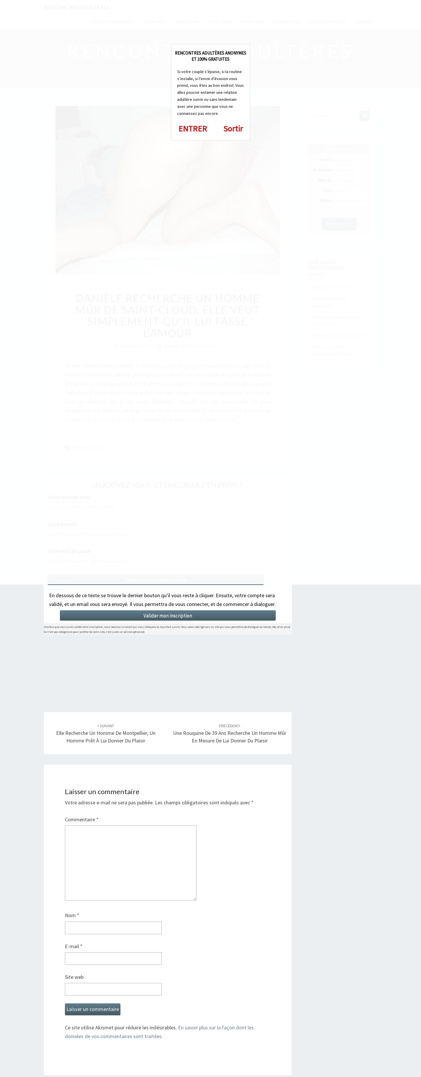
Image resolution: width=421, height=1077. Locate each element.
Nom (72, 915)
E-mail (73, 946)
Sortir (233, 128)
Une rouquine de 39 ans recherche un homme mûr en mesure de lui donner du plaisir (229, 733)
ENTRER (192, 128)
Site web (74, 977)
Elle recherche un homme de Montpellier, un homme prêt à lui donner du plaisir (106, 733)
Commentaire (82, 819)
